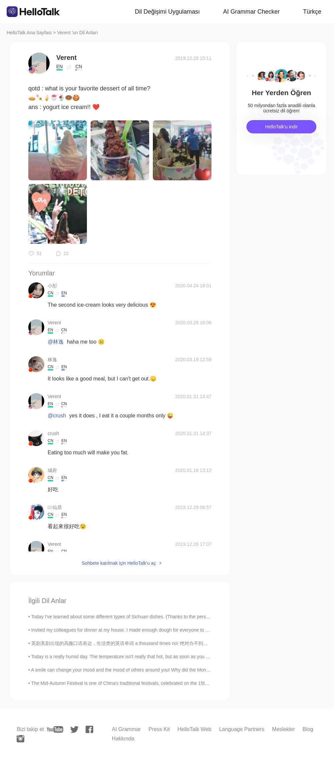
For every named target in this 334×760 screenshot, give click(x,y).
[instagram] (20, 738)
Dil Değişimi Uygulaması (167, 11)
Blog (308, 729)
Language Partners (241, 729)
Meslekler (283, 729)
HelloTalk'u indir (281, 126)
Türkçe (312, 11)
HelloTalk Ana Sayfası (29, 32)
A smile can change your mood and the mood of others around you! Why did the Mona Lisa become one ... (141, 670)
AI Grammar (126, 729)
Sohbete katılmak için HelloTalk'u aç (119, 563)
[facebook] (89, 729)
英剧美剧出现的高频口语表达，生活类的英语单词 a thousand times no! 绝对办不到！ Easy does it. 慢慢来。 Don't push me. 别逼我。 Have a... (179, 643)
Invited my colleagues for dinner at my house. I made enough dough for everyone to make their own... (136, 630)
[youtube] (55, 729)
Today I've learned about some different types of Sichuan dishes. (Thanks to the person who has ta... (135, 616)
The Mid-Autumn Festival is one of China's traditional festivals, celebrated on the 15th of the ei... (130, 683)
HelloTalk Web (194, 729)
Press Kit (159, 729)
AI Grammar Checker (251, 11)
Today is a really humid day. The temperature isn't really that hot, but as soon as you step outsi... (130, 656)
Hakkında (123, 738)
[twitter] (74, 729)
